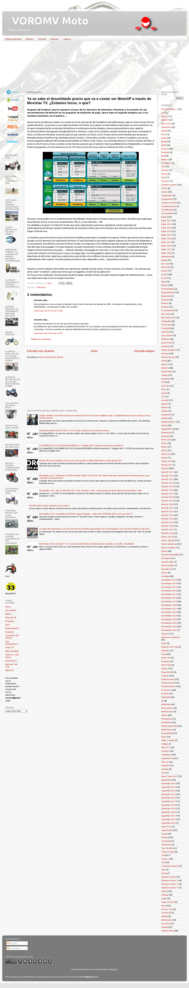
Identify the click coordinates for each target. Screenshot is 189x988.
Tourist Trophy (168, 852)
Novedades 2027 (169, 630)
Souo (163, 772)
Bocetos (55, 39)
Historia (164, 353)
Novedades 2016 (169, 590)
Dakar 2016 (166, 231)
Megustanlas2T (12, 628)
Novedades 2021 (169, 608)
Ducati (164, 274)
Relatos (29, 39)
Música (164, 551)
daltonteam (166, 256)
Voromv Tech (167, 909)
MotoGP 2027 (167, 529)
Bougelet (165, 152)
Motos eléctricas (168, 544)
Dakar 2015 (166, 227)
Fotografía (166, 321)
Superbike (166, 780)
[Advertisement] (92, 67)
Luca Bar (165, 400)
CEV (163, 166)
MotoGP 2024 (167, 518)
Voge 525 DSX (167, 902)
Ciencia (164, 174)
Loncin (164, 393)
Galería (67, 39)
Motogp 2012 (167, 475)
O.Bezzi (164, 633)
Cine (163, 177)
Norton (164, 572)
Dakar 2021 (166, 249)
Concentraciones (168, 206)
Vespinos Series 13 (170, 884)
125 (163, 113)
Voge (163, 898)
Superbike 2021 (168, 816)
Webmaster (166, 920)
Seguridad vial (167, 758)
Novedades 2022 (169, 612)
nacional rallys (167, 562)
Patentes (165, 650)
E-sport (164, 278)
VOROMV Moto (47, 20)
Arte (163, 134)
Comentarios (14, 948)
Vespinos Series (168, 877)
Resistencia (166, 719)
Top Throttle (167, 848)
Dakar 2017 (166, 235)
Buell (163, 156)
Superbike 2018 (168, 805)
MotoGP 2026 (167, 526)
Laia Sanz (165, 386)
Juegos (164, 375)
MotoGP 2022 (167, 511)
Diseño (164, 271)
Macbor (164, 407)
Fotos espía (166, 324)
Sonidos (165, 769)
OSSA (164, 643)
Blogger (113, 969)
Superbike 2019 (168, 808)
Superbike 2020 (168, 812)
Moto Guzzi (166, 439)
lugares (164, 404)
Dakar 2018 (166, 238)
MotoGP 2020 (167, 504)
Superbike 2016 (168, 797)
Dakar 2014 (166, 224)
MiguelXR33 (166, 429)
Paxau (8, 606)
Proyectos (166, 690)
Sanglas (164, 744)
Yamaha (164, 927)
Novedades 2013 (169, 580)
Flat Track (165, 314)
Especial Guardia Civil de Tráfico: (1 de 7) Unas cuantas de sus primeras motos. (74, 430)
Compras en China (169, 202)
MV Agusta (166, 558)
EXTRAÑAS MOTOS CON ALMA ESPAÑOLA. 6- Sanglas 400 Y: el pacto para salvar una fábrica (81, 445)
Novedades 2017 (169, 594)
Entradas (12, 943)
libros (163, 389)
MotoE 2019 (166, 461)
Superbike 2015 (168, 794)
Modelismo (166, 432)
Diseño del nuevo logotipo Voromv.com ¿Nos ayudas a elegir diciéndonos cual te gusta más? (80, 460)
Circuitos (165, 181)
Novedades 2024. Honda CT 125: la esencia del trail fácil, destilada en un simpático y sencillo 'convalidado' (86, 544)
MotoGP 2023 (167, 515)
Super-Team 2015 (169, 776)
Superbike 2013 (168, 787)
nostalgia (165, 576)
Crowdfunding (167, 209)
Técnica (42, 39)
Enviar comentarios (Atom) (51, 357)
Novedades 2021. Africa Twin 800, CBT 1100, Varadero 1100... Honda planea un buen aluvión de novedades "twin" (90, 490)
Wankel (164, 916)
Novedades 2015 (169, 587)
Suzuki (164, 834)
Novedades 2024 (169, 619)
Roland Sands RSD (169, 726)
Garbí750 (165, 332)
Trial (163, 862)
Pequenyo (9, 621)
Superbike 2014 (168, 790)
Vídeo (164, 891)
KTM (163, 382)
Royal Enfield (167, 733)
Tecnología (166, 841)
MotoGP (165, 468)
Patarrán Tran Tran (169, 647)
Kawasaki (165, 378)
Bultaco (164, 159)
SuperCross (166, 826)
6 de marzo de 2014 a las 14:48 (48, 310)
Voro (163, 905)
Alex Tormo (166, 123)
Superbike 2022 (168, 819)
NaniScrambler (167, 565)
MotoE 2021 (166, 465)
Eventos (165, 303)
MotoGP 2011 (167, 472)
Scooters (165, 751)
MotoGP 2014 (167, 483)
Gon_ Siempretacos (11, 642)
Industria (165, 368)
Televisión (41, 287)
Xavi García (166, 923)
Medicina (165, 418)
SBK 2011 (165, 747)
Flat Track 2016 (168, 317)
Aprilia (164, 131)
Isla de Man (166, 371)
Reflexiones (166, 711)
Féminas (165, 307)
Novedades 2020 (169, 605)
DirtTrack (165, 267)
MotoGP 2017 (167, 493)
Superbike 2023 (168, 823)
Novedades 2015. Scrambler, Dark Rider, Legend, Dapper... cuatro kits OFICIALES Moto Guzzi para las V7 (86, 514)
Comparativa (167, 195)
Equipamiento (167, 292)
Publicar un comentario (41, 339)
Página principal (13, 39)
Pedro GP (9, 647)
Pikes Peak (166, 665)
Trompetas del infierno (12, 636)
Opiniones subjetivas (170, 637)
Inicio (94, 351)
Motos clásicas (167, 540)
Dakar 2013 (166, 220)
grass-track (166, 342)
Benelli (164, 141)
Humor (164, 364)
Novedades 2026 (169, 626)
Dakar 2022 (166, 253)
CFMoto (164, 170)
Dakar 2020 (166, 245)
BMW (163, 145)
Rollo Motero (11, 660)
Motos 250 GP (167, 536)
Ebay (163, 281)
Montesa (165, 436)
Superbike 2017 (168, 801)
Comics (164, 192)
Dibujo (164, 260)
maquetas (165, 414)
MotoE (164, 457)
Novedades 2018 (169, 598)
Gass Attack (10, 610)
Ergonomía (166, 296)
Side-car (165, 762)
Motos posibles (168, 547)
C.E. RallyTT (166, 163)
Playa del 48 (10, 617)
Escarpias (9, 632)
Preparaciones (167, 683)
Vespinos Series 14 (170, 887)
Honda (164, 360)
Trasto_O (165, 859)
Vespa (164, 873)
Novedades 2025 (169, 623)
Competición (166, 199)
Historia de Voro (168, 357)
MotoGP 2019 (167, 500)
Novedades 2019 (169, 601)
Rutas (163, 737)
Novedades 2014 (169, 583)
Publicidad (165, 697)
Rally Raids (166, 704)
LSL (163, 396)
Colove (164, 188)
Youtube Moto (167, 930)
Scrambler (165, 754)
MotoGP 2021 (167, 508)
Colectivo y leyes (169, 184)
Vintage (164, 895)
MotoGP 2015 (167, 486)
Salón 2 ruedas (168, 740)
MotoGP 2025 (167, 522)
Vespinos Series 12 (170, 880)
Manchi (164, 411)
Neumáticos (166, 569)
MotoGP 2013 (167, 479)
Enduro (164, 285)
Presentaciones (168, 686)
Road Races (166, 722)
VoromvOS (166, 912)
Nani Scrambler (12, 651)
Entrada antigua (144, 351)
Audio (163, 138)
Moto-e (164, 443)
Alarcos (164, 116)
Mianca (8, 614)
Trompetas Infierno (170, 866)
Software (165, 765)
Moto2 (164, 447)
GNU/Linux (166, 339)
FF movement (167, 310)
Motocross (166, 454)
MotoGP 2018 (167, 497)
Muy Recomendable (170, 554)
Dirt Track (165, 263)
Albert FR (9, 670)
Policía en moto (168, 679)
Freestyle (165, 328)
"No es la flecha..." (169, 109)
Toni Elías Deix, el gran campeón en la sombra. (49, 505)
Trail (163, 855)
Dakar (163, 217)
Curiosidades (167, 213)
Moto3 (164, 450)
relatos (164, 715)
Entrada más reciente (40, 351)
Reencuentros (167, 708)
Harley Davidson (168, 350)
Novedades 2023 (169, 615)
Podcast (165, 675)
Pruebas (165, 693)
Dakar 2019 (166, 242)
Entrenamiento (167, 289)
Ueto (7, 624)
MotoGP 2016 (167, 490)
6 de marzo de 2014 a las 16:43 (48, 333)
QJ (162, 701)
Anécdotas (166, 127)
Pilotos (164, 668)
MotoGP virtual (168, 533)
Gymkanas (166, 346)
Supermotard (167, 830)
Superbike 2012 (168, 783)
